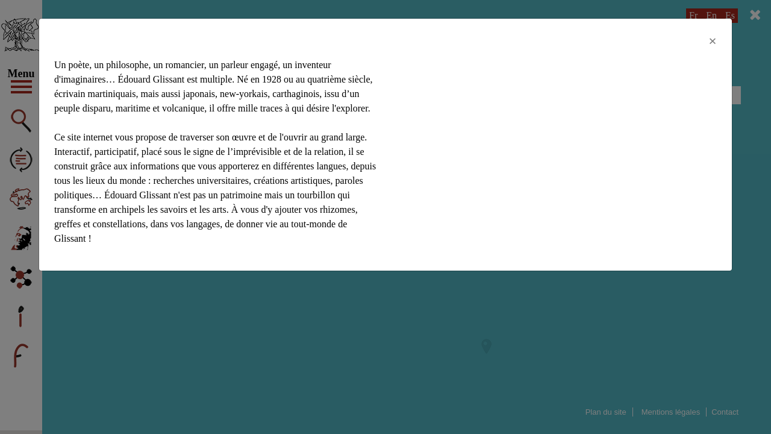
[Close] (712, 41)
